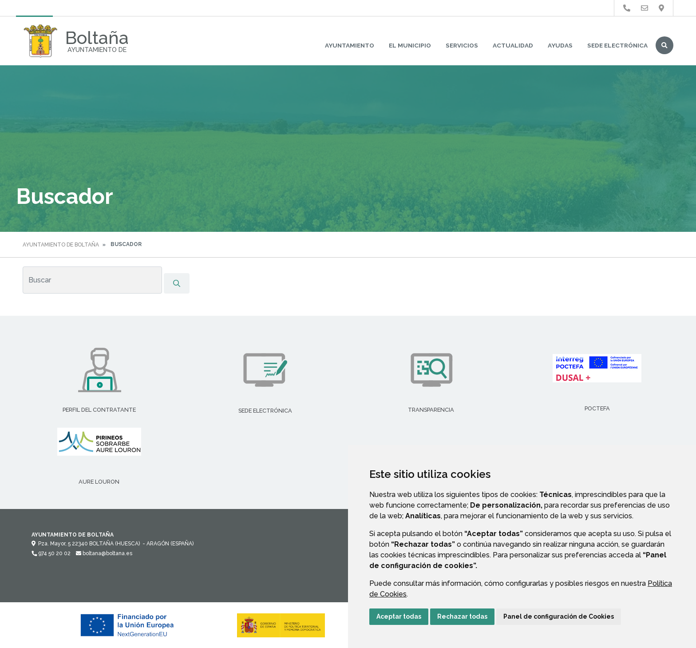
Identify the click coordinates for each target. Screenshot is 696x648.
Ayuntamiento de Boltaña (61, 245)
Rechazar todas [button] (462, 616)
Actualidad (513, 45)
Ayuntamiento (349, 45)
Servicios (462, 45)
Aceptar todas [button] (398, 616)
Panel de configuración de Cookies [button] (558, 616)
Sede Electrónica (617, 45)
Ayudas (560, 45)
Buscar (664, 45)
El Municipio (410, 45)
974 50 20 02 (51, 553)
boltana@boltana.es (104, 553)
